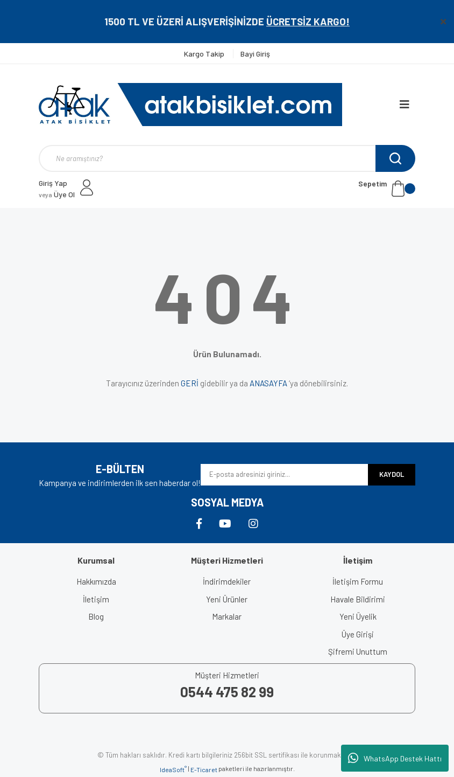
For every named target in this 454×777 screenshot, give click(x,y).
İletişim (96, 599)
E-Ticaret (203, 769)
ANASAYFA (268, 383)
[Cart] (386, 188)
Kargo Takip (205, 53)
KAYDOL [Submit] (391, 474)
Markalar (227, 616)
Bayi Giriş (255, 53)
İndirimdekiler (227, 581)
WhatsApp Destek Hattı (395, 758)
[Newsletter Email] (284, 474)
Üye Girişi (358, 634)
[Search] (227, 158)
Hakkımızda (96, 581)
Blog (96, 616)
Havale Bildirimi (357, 599)
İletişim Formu (357, 581)
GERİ (189, 383)
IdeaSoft (173, 769)
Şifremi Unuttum (357, 651)
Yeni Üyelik (358, 616)
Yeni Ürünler (226, 599)
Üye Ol (57, 194)
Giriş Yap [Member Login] (53, 183)
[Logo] (190, 104)
